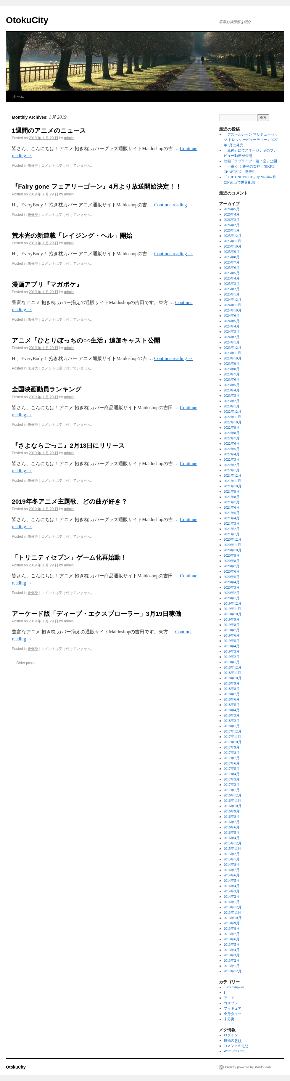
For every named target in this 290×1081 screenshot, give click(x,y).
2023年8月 (232, 369)
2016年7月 (232, 822)
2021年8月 (232, 497)
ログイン (231, 1035)
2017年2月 (232, 785)
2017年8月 (232, 753)
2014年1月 (232, 902)
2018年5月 (232, 705)
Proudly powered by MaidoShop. (248, 1067)
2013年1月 (232, 966)
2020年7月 (232, 566)
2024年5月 (232, 321)
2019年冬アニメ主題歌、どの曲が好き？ (69, 501)
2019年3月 (232, 651)
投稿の (232, 1040)
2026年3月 (232, 220)
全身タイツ (232, 1014)
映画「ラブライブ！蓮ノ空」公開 (250, 161)
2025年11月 (232, 241)
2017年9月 (232, 747)
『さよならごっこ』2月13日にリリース (68, 445)
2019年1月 (232, 662)
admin (69, 138)
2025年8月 (232, 257)
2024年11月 (232, 305)
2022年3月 (232, 459)
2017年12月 (232, 731)
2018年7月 (232, 694)
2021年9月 (232, 491)
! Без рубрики (234, 987)
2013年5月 (232, 944)
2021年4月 (232, 518)
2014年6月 (232, 875)
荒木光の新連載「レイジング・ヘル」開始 (72, 235)
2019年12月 (232, 603)
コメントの (236, 1046)
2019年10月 (232, 614)
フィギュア (232, 1008)
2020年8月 (232, 561)
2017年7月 (232, 758)
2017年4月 (232, 774)
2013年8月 (232, 928)
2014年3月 (232, 891)
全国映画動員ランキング (47, 389)
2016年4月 (232, 838)
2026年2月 (232, 225)
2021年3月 (232, 523)
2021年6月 (232, 507)
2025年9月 (232, 252)
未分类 (33, 165)
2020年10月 (232, 550)
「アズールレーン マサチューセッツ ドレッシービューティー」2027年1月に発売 (251, 139)
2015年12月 (232, 843)
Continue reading (173, 204)
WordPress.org (234, 1051)
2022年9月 (232, 427)
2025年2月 (232, 289)
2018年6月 (232, 699)
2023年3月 (232, 395)
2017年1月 (232, 790)
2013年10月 (232, 918)
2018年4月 (232, 710)
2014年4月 (232, 886)
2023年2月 (232, 401)
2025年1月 (232, 294)
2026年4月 (232, 214)
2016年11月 (232, 801)
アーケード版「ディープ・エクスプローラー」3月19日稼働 (96, 613)
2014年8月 (232, 864)
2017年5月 (232, 769)
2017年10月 (232, 742)
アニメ (229, 998)
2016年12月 (232, 795)
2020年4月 (232, 582)
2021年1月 (232, 534)
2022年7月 (232, 438)
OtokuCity (27, 20)
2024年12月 (232, 300)
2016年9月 (232, 811)
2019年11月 (232, 609)
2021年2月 (232, 529)
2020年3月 (232, 587)
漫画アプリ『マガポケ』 (47, 284)
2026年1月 (232, 230)
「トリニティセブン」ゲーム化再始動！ (69, 557)
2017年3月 (232, 779)
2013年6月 (232, 939)
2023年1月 (232, 406)
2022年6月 (232, 443)
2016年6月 (232, 827)
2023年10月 (232, 358)
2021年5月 (232, 513)
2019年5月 (232, 641)
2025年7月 (232, 262)
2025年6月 (232, 268)
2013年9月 (232, 923)
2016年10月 (232, 806)
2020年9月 (232, 555)
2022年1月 (232, 470)
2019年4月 (232, 646)
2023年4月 (232, 390)
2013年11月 (232, 912)
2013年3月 (232, 955)
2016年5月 (232, 833)
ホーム (18, 96)
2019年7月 (232, 630)
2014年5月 (232, 880)
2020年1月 (232, 598)
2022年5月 (232, 449)
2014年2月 (232, 896)
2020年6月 (232, 571)
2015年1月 (232, 859)
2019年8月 (232, 625)
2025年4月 (232, 278)
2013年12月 (232, 907)
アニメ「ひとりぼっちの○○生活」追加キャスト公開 (86, 340)
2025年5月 (232, 273)
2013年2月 (232, 960)
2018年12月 (232, 667)
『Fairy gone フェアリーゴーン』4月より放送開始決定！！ (96, 186)
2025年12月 (232, 236)
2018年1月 (232, 726)
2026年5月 (232, 209)
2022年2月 (232, 465)
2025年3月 (232, 284)
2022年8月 (232, 433)
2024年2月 (232, 337)
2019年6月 (232, 635)
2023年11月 (232, 353)
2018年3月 (232, 715)
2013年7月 (232, 934)
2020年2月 (232, 593)
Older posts (23, 663)
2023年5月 (232, 385)
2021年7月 (232, 502)
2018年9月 (232, 683)
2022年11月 (232, 417)
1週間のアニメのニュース (49, 130)
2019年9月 (232, 619)
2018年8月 (232, 689)
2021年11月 (232, 481)
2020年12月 (232, 539)
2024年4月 (232, 326)
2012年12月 (232, 971)
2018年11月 (232, 673)
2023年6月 (232, 380)
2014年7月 (232, 870)
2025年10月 (232, 246)
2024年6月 (232, 316)
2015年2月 (232, 854)
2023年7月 (232, 374)
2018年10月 (232, 678)
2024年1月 (232, 342)
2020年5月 (232, 577)
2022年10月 (232, 422)
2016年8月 (232, 817)
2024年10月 (232, 310)
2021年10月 (232, 486)
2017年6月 (232, 763)
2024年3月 (232, 332)
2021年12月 (232, 475)
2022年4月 (232, 454)
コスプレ (231, 1003)
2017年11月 (232, 737)
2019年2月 (232, 657)
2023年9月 (232, 364)
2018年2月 (232, 721)
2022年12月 (232, 411)
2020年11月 (232, 545)
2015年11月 (232, 849)
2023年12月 (232, 348)
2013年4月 (232, 950)
